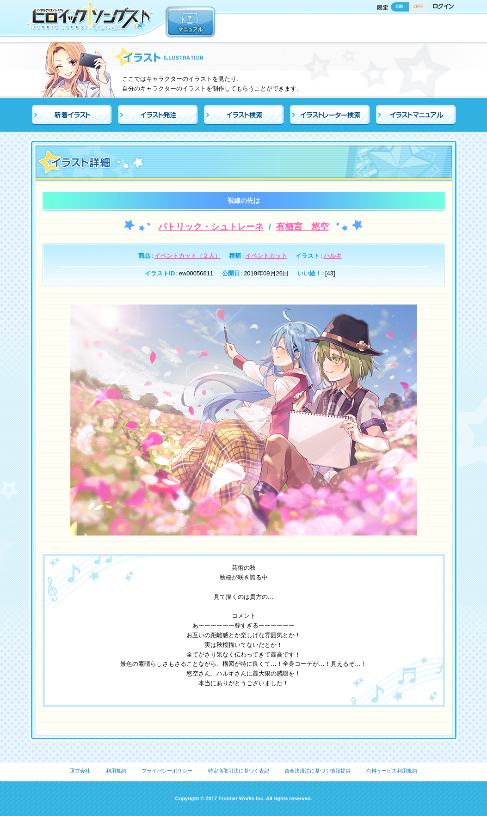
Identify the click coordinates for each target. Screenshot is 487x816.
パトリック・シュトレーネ (211, 226)
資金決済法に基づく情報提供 (317, 770)
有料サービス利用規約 (391, 770)
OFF (418, 6)
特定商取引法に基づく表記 (238, 770)
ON (400, 6)
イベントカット (266, 255)
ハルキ (333, 255)
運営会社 (80, 770)
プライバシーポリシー (167, 770)
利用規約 (116, 770)
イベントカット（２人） (187, 255)
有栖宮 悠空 (302, 226)
